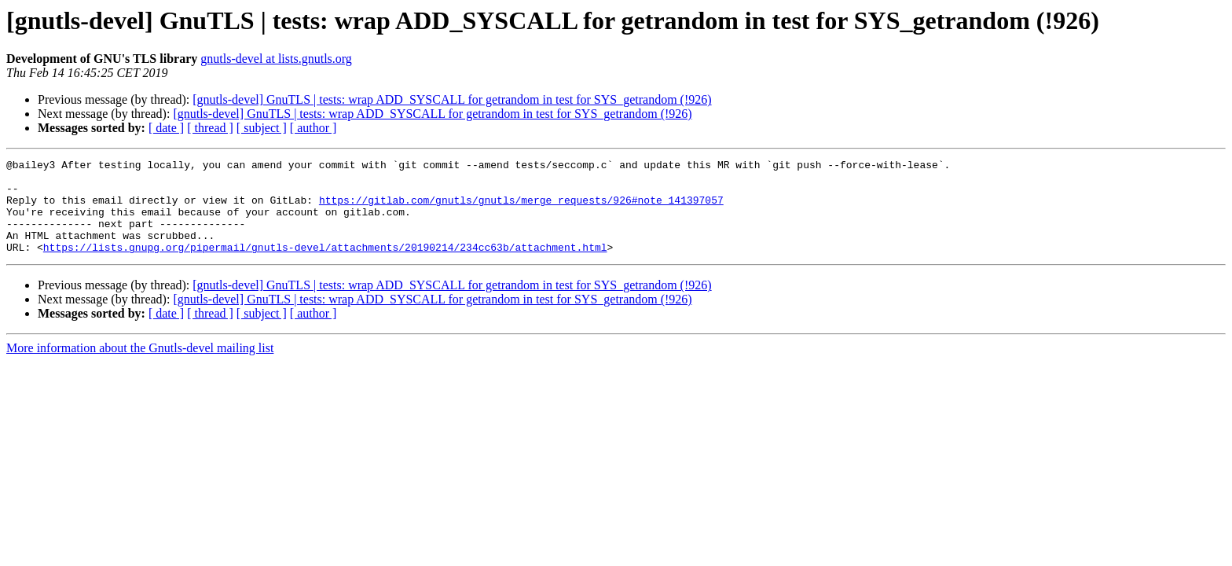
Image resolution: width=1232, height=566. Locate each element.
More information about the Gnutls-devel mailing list (139, 366)
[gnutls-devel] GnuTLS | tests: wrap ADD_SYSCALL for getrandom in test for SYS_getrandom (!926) (451, 99)
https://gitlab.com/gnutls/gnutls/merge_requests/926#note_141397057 (521, 209)
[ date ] (166, 127)
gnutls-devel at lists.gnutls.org (276, 58)
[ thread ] (210, 127)
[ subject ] (261, 127)
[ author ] (313, 127)
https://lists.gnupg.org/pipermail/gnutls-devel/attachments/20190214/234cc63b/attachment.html (325, 266)
